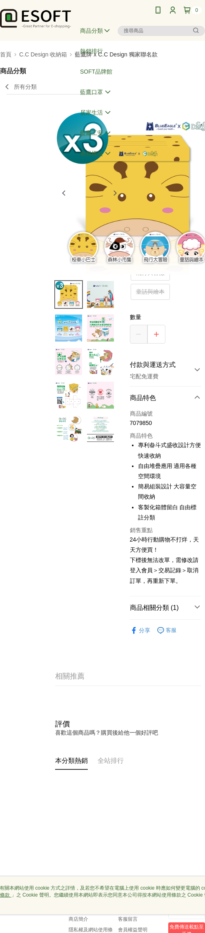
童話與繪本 (150, 291)
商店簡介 (78, 919)
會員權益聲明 (132, 930)
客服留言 (128, 919)
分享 (140, 630)
